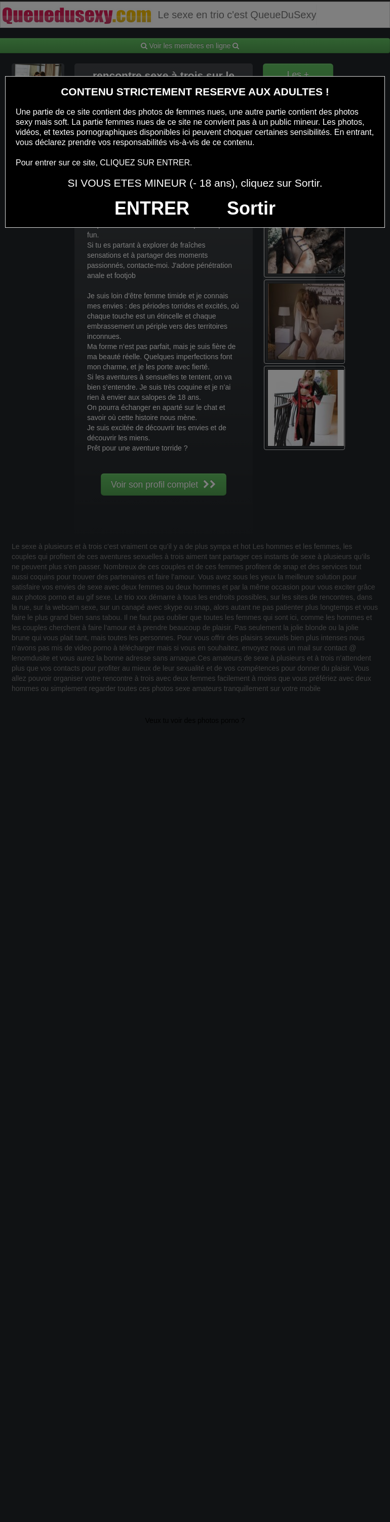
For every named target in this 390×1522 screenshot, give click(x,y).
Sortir (251, 208)
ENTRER (151, 208)
